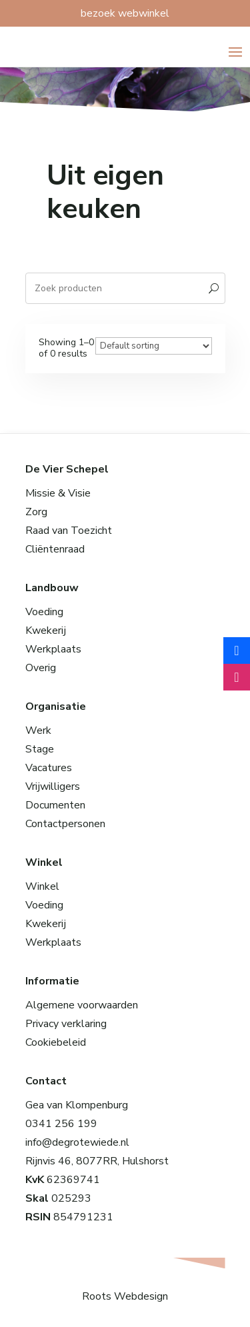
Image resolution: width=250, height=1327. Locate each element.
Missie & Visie (58, 493)
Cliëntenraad (55, 549)
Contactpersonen (65, 823)
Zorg (36, 512)
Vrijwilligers (52, 786)
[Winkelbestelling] (153, 346)
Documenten (55, 805)
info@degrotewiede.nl (77, 1142)
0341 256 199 (61, 1123)
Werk (38, 730)
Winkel (42, 886)
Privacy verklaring (66, 1023)
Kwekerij (45, 630)
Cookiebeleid (55, 1042)
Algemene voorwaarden (81, 1005)
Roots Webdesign (125, 1296)
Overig (40, 668)
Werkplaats (53, 649)
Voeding (44, 612)
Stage (39, 749)
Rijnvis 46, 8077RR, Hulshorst (97, 1161)
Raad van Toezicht (68, 530)
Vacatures (48, 767)
